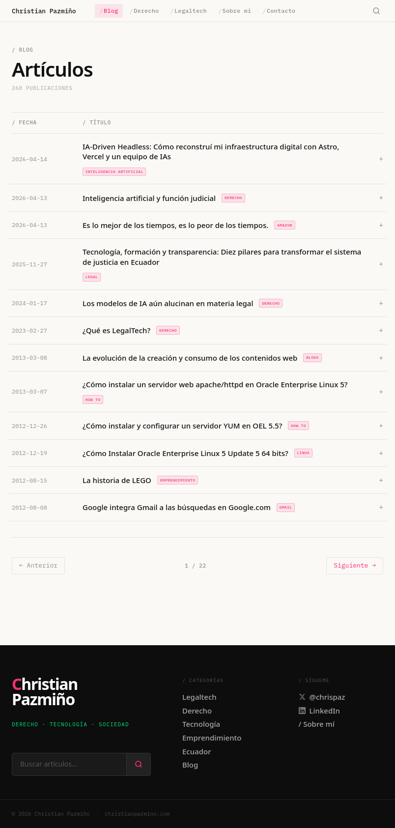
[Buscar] (376, 11)
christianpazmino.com (137, 813)
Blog (109, 10)
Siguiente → (355, 565)
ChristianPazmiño (45, 692)
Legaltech (188, 10)
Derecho (144, 10)
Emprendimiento (211, 737)
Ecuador (196, 751)
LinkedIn (319, 710)
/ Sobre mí (317, 723)
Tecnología (201, 723)
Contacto (278, 10)
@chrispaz (322, 696)
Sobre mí (234, 10)
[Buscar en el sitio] (69, 764)
